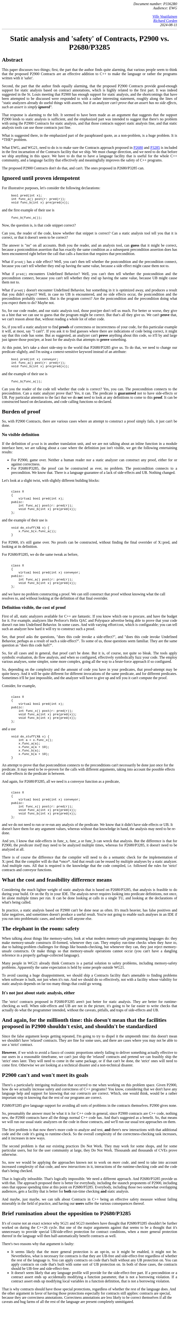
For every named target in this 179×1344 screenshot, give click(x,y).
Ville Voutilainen (164, 16)
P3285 (155, 148)
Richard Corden (165, 21)
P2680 (138, 148)
